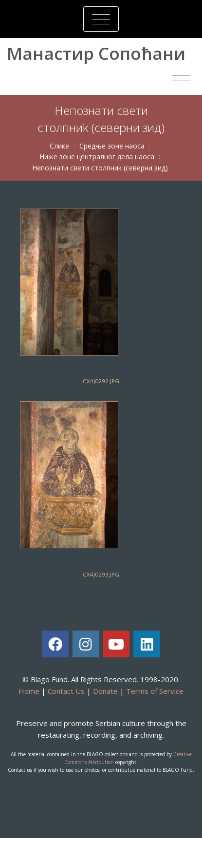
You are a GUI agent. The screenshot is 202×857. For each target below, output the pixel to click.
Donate (105, 691)
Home (28, 691)
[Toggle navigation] (101, 19)
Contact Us (66, 691)
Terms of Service (155, 691)
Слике (59, 145)
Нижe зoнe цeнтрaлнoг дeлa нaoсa (96, 156)
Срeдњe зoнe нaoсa (112, 145)
